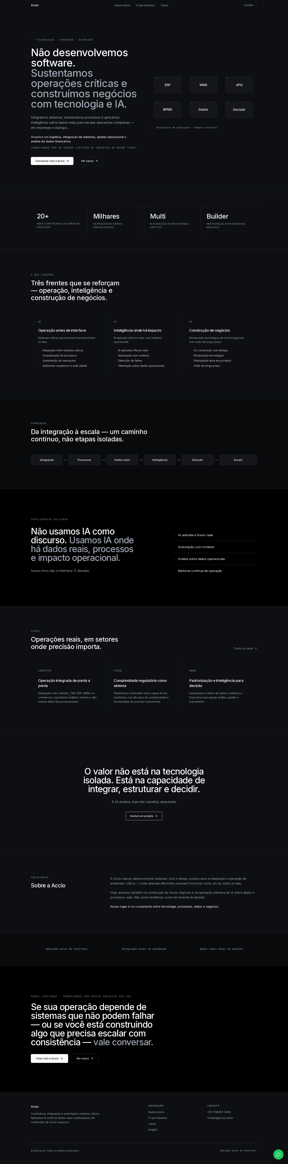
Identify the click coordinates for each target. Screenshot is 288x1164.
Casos (164, 5)
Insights (152, 1129)
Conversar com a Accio (52, 160)
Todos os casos (245, 648)
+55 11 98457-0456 (219, 1112)
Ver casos (89, 160)
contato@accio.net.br (220, 1117)
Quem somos (122, 5)
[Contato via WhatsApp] (278, 1154)
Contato (250, 5)
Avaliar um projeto (144, 815)
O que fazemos (145, 5)
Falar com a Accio (49, 1058)
